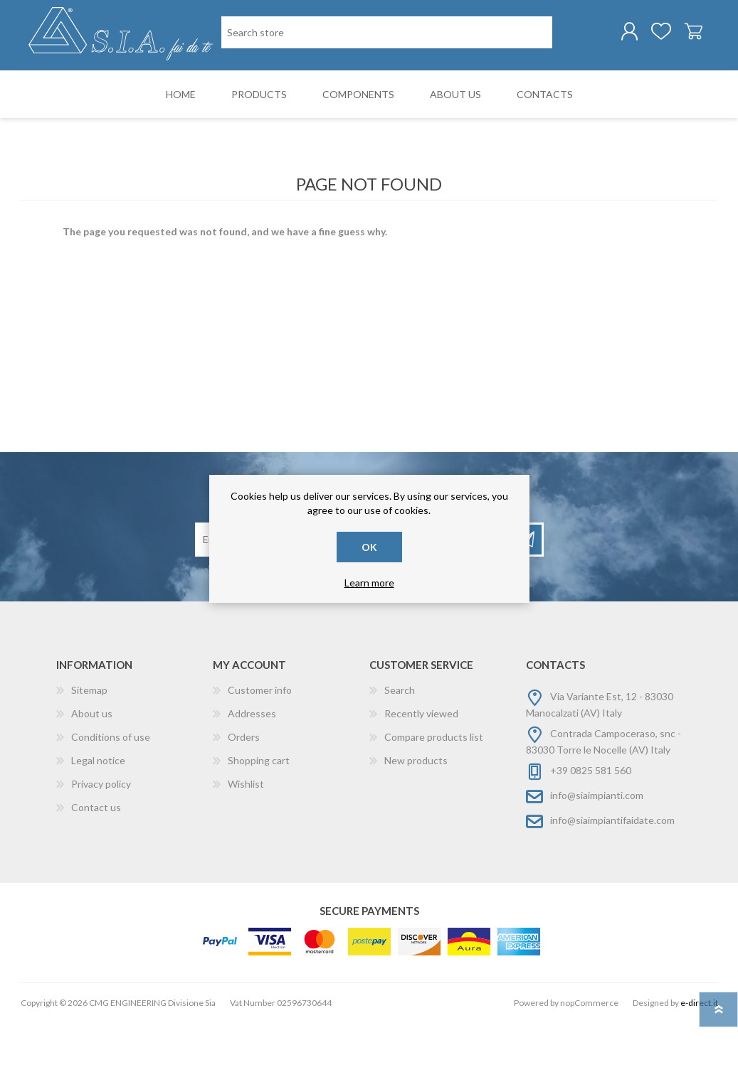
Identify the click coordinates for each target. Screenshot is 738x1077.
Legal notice (98, 815)
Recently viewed (421, 768)
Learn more (369, 583)
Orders (244, 792)
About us (91, 768)
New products (416, 815)
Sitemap (89, 745)
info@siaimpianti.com (596, 850)
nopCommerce (589, 1057)
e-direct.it (699, 1057)
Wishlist (246, 838)
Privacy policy (101, 838)
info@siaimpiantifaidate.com (612, 875)
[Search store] (294, 91)
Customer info (260, 745)
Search (399, 745)
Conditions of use (110, 792)
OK (369, 547)
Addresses (252, 768)
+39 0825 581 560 (590, 825)
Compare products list (433, 792)
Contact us (96, 862)
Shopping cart (684, 34)
